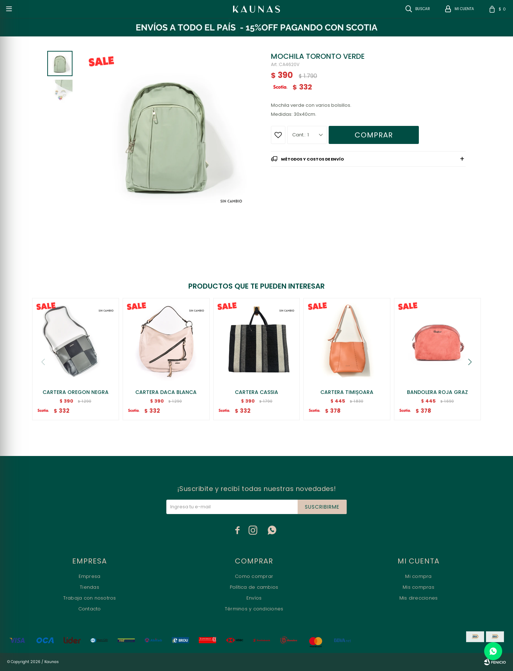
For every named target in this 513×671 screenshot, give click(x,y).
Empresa (90, 576)
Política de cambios (254, 587)
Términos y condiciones (254, 608)
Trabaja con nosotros (89, 598)
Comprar (374, 135)
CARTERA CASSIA (256, 392)
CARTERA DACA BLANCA (166, 392)
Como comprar (254, 576)
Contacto (89, 608)
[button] (470, 362)
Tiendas (89, 587)
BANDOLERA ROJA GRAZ (437, 392)
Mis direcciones (418, 598)
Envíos (254, 598)
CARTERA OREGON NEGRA (76, 392)
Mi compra (418, 576)
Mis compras (418, 587)
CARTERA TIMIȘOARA (346, 392)
